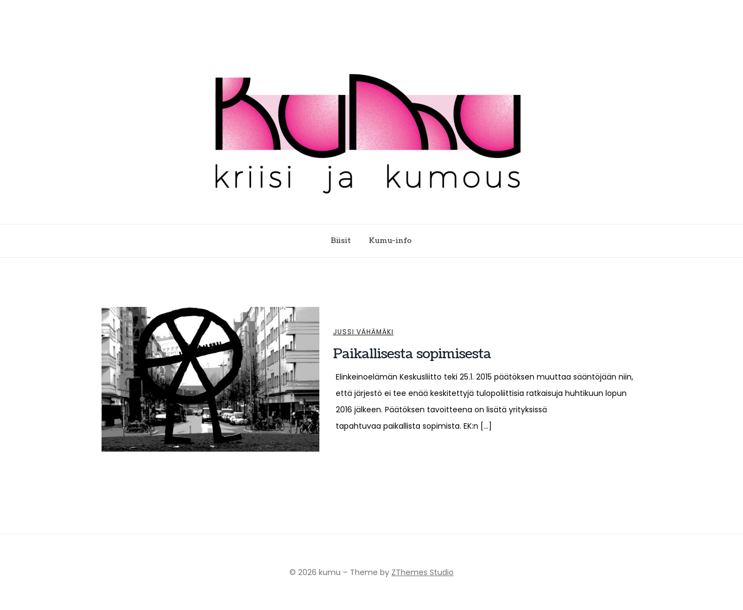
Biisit (341, 241)
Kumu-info (390, 241)
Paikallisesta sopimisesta (412, 354)
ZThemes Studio (422, 572)
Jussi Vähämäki (363, 332)
